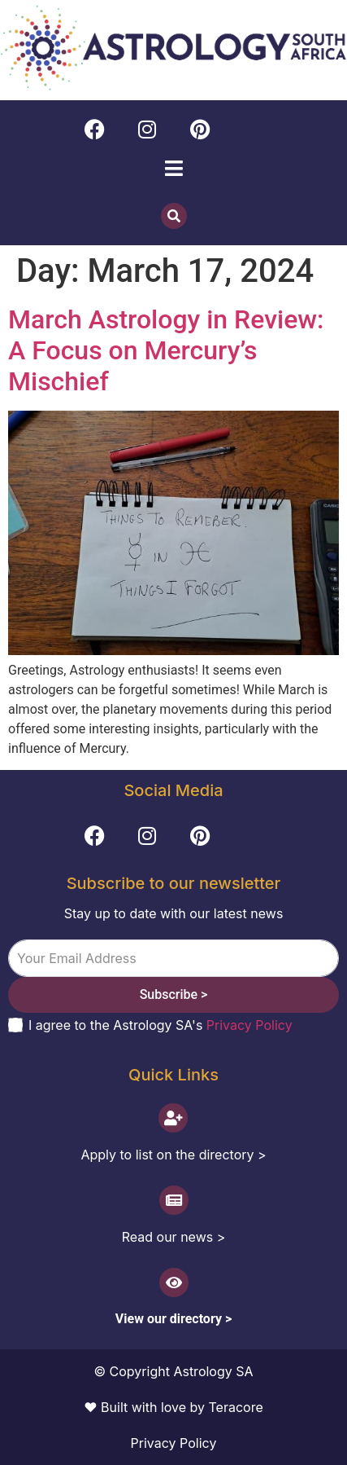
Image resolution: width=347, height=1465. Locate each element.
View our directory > (173, 1318)
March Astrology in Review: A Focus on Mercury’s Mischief (166, 351)
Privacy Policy (249, 1025)
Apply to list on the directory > (173, 1154)
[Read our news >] (174, 1200)
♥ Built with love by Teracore (173, 1407)
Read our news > (174, 1237)
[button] (173, 168)
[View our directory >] (174, 1282)
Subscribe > (174, 994)
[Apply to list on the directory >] (173, 1118)
